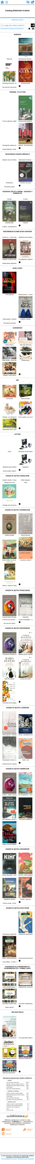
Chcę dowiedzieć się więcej (9, 1158)
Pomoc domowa (10, 1110)
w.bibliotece (16, 1121)
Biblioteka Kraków (17, 20)
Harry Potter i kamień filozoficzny (13, 1088)
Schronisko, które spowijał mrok (13, 1107)
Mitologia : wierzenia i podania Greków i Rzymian (17, 1084)
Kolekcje (21, 28)
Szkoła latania (10, 1087)
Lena (8, 1108)
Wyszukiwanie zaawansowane (9, 28)
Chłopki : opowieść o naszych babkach (15, 1093)
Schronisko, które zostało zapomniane (14, 1099)
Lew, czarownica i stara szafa (13, 1082)
